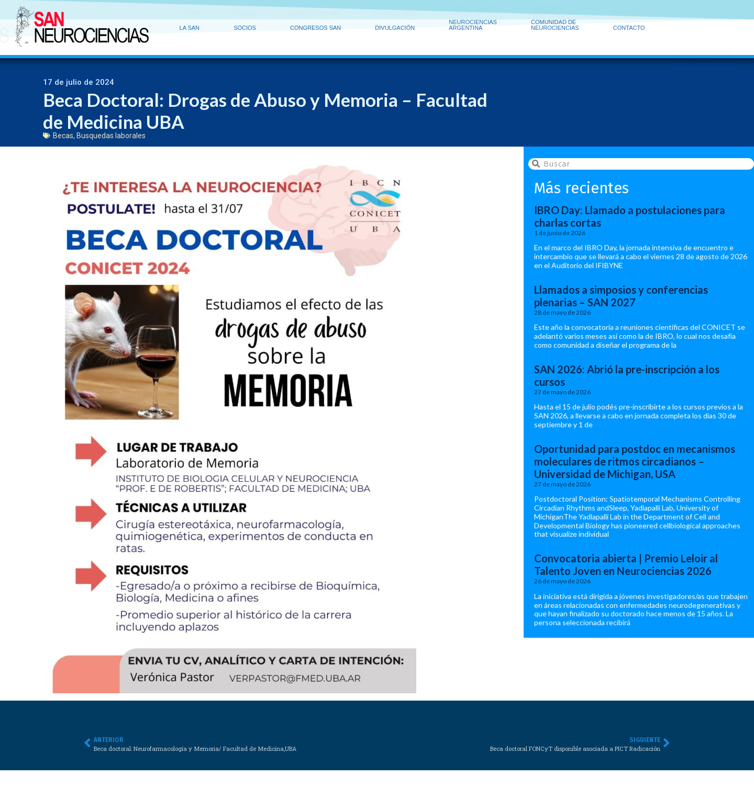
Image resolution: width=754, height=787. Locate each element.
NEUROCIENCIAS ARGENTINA (475, 14)
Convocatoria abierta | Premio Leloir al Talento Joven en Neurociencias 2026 (626, 564)
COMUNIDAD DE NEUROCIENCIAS (557, 14)
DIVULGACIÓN (397, 14)
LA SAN (192, 14)
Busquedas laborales (111, 135)
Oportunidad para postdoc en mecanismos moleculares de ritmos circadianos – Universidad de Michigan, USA (634, 461)
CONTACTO (629, 17)
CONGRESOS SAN (318, 14)
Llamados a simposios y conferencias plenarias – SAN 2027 (621, 295)
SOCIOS (247, 14)
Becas (63, 135)
